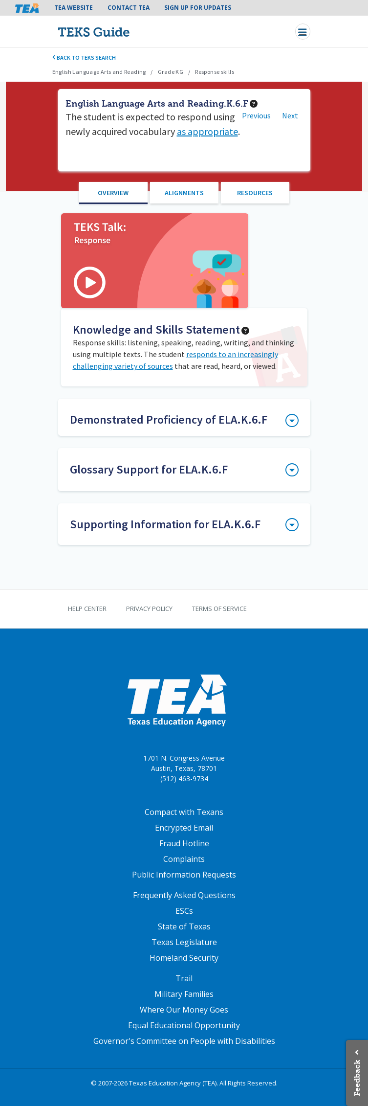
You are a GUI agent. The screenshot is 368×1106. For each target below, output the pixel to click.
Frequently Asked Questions (184, 895)
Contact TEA (129, 7)
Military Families (184, 994)
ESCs (184, 910)
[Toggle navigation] (302, 31)
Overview (113, 192)
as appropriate (207, 131)
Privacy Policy (149, 608)
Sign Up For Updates (197, 7)
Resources (255, 192)
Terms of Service (219, 608)
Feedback (357, 1078)
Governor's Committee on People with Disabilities (184, 1041)
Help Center (87, 608)
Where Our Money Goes (184, 1009)
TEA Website (73, 7)
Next (290, 115)
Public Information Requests (184, 874)
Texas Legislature (184, 942)
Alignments (184, 192)
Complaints (184, 859)
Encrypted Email (184, 827)
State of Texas (184, 926)
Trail (184, 978)
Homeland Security (184, 957)
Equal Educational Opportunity (184, 1025)
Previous (256, 115)
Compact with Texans (184, 812)
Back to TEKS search (84, 57)
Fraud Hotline (184, 843)
